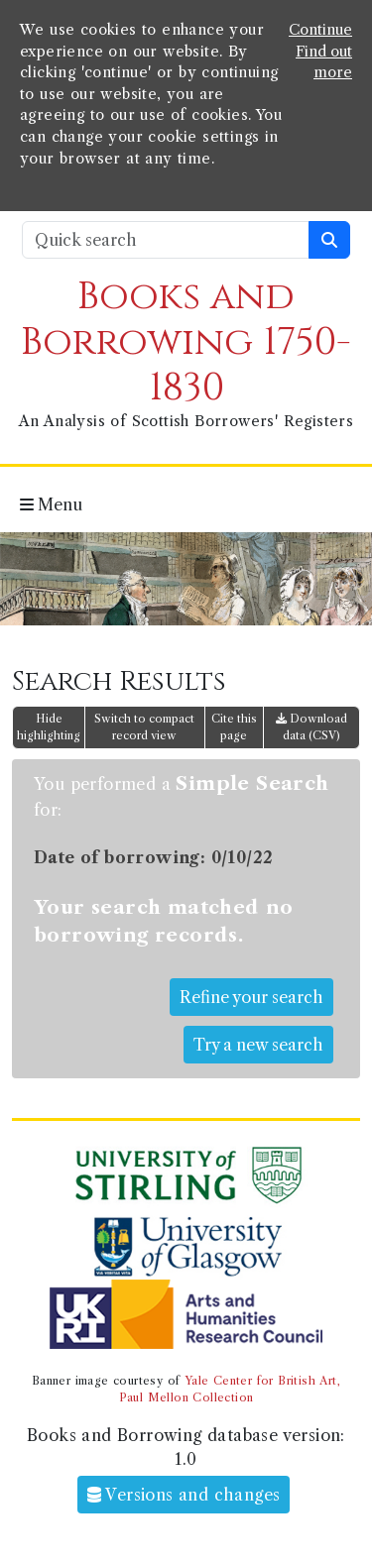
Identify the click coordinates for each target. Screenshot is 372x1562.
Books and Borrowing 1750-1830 (186, 342)
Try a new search (258, 1045)
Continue (320, 30)
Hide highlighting (48, 727)
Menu (51, 504)
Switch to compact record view (144, 727)
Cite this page (234, 727)
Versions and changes (184, 1495)
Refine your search (251, 997)
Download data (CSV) (311, 727)
